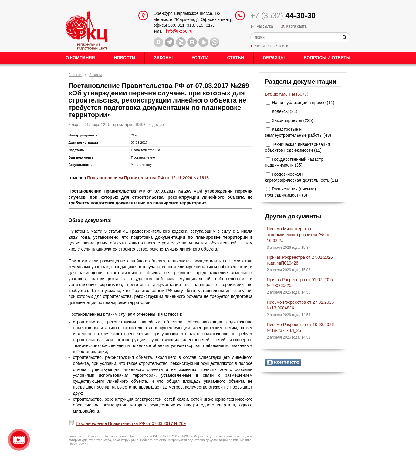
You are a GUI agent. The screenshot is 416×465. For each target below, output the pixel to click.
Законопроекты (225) (292, 120)
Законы (163, 57)
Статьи (235, 57)
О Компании (80, 57)
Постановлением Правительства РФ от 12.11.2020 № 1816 (148, 177)
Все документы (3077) (286, 94)
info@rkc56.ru (179, 31)
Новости (124, 57)
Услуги (199, 57)
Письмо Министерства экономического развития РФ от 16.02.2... (298, 234)
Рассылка (264, 26)
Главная (76, 75)
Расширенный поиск (270, 46)
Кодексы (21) (284, 111)
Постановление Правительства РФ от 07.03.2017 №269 (131, 423)
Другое (158, 125)
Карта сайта (296, 26)
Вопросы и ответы (327, 57)
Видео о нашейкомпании (19, 440)
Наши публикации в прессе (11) (303, 102)
